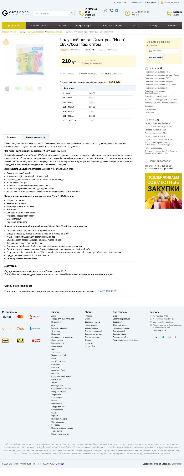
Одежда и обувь (58, 370)
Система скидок (119, 334)
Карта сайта (90, 346)
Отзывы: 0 (75, 50)
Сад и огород (56, 346)
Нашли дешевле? (88, 74)
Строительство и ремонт (61, 377)
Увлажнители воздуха (60, 434)
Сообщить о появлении (92, 63)
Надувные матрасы (54, 32)
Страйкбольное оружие (61, 389)
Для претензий (119, 331)
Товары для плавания (35, 32)
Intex (93, 50)
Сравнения (117, 322)
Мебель (54, 401)
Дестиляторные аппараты (62, 337)
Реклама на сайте (120, 337)
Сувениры (55, 331)
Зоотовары (55, 425)
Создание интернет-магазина (156, 464)
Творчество (56, 395)
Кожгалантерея (57, 343)
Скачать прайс (120, 2)
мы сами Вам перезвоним (161, 168)
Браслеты (55, 367)
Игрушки (54, 416)
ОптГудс (60, 464)
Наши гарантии (91, 325)
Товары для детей (58, 355)
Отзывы (88, 340)
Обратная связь (159, 330)
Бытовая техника (58, 361)
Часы (53, 413)
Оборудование (57, 386)
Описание (11, 137)
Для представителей (93, 331)
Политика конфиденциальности (126, 340)
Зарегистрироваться (121, 319)
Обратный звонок (120, 325)
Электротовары (57, 422)
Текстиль (55, 383)
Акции (53, 316)
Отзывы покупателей (35, 137)
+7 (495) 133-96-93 (106, 291)
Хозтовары (55, 352)
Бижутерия (55, 364)
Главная (5, 32)
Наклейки (55, 373)
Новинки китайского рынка (62, 428)
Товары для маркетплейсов (62, 319)
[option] (163, 191)
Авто (53, 325)
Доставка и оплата (92, 322)
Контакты (89, 343)
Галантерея (56, 379)
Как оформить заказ (121, 328)
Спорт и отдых (17, 32)
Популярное (56, 322)
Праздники (55, 334)
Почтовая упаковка (59, 419)
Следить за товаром (112, 74)
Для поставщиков (92, 337)
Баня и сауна (56, 398)
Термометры (56, 431)
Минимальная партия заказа (143, 2)
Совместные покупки (93, 334)
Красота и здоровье (59, 328)
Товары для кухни (58, 407)
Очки (53, 349)
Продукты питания (59, 392)
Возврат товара (91, 328)
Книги (53, 358)
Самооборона (57, 410)
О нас (87, 319)
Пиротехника (56, 404)
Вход (115, 316)
